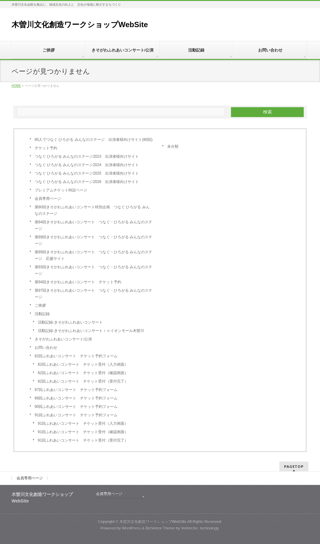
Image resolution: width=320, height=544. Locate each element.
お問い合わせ (46, 347)
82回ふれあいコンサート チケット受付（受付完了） (83, 381)
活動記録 (42, 314)
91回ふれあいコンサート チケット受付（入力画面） (83, 423)
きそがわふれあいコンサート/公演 (63, 339)
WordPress (131, 528)
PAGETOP (294, 466)
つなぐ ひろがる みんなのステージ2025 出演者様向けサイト (87, 173)
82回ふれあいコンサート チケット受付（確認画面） (83, 373)
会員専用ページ (48, 198)
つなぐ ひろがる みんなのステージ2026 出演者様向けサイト (87, 182)
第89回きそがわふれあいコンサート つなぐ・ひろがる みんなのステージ (93, 240)
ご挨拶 (40, 305)
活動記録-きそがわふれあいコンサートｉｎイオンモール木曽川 (91, 331)
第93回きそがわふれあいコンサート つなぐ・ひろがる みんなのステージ (93, 270)
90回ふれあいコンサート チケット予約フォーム (76, 406)
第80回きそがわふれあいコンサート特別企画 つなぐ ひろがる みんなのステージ (92, 210)
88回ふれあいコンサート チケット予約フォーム (76, 398)
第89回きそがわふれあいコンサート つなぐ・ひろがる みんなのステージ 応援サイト (93, 255)
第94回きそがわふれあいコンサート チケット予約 (78, 282)
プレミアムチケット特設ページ (61, 190)
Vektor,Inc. (190, 528)
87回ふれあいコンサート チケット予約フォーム (76, 390)
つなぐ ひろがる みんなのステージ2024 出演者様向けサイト (87, 165)
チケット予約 (46, 148)
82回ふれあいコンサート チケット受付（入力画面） (83, 364)
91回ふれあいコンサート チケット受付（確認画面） (83, 432)
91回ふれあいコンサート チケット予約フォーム (76, 415)
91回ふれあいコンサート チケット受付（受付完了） (83, 440)
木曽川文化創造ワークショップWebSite (80, 24)
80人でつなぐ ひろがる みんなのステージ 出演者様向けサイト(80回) (93, 139)
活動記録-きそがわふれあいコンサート (70, 322)
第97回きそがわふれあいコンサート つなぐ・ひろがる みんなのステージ (93, 293)
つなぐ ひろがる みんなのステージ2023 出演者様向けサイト (87, 156)
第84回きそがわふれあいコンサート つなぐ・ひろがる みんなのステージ (93, 225)
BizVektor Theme (160, 528)
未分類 (172, 146)
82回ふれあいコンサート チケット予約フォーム (76, 356)
